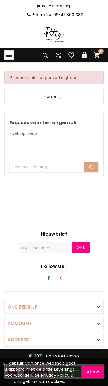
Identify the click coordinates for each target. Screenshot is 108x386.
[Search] (47, 167)
